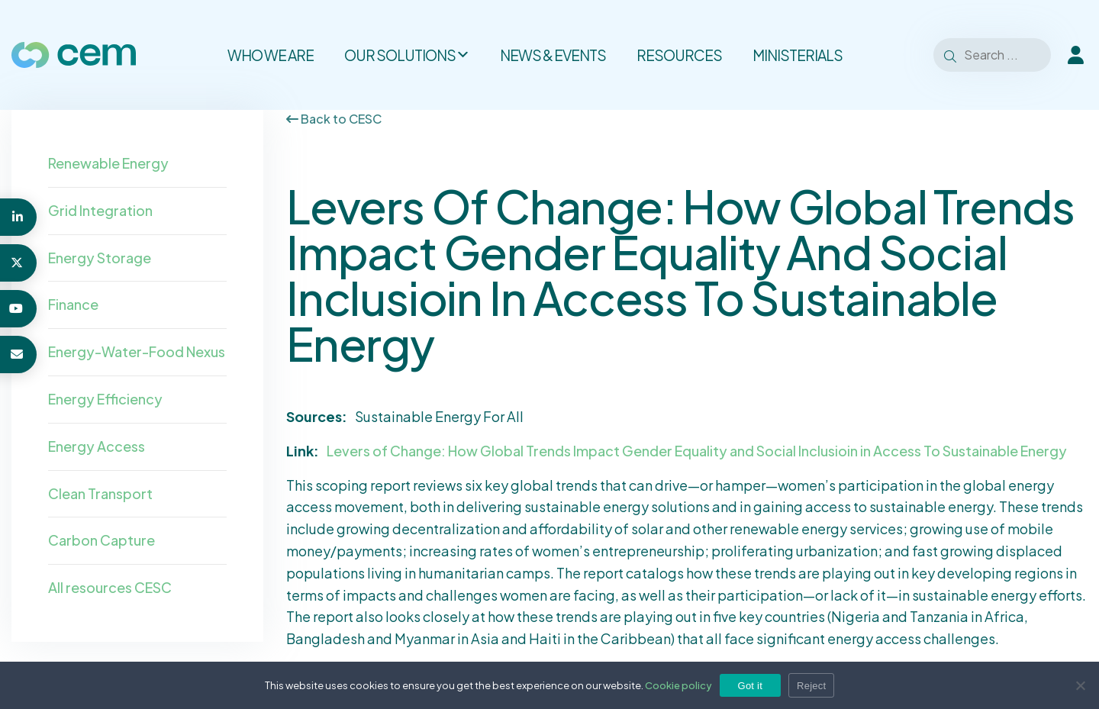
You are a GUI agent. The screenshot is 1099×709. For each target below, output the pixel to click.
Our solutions (406, 55)
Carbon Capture (101, 540)
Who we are (270, 55)
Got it (750, 685)
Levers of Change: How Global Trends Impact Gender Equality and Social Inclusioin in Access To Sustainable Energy (697, 450)
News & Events (553, 55)
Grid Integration (100, 210)
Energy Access (96, 446)
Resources (679, 55)
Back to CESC (334, 119)
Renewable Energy (108, 163)
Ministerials (798, 55)
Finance (73, 304)
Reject (811, 685)
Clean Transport (100, 493)
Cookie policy (678, 685)
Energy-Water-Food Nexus (136, 351)
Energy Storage (99, 257)
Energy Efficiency (105, 399)
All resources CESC (110, 587)
